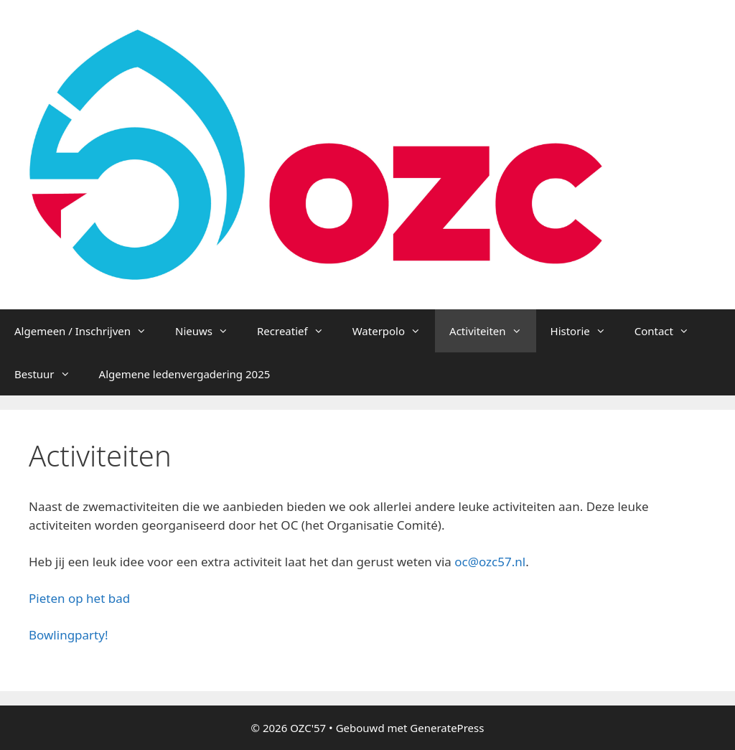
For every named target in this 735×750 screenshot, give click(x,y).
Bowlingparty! (68, 635)
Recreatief (297, 330)
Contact (669, 330)
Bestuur (49, 373)
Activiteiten (492, 330)
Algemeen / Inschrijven (87, 330)
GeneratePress (447, 728)
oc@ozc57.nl (489, 561)
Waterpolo (393, 330)
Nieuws (209, 330)
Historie (585, 330)
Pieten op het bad (79, 598)
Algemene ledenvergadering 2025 (185, 374)
